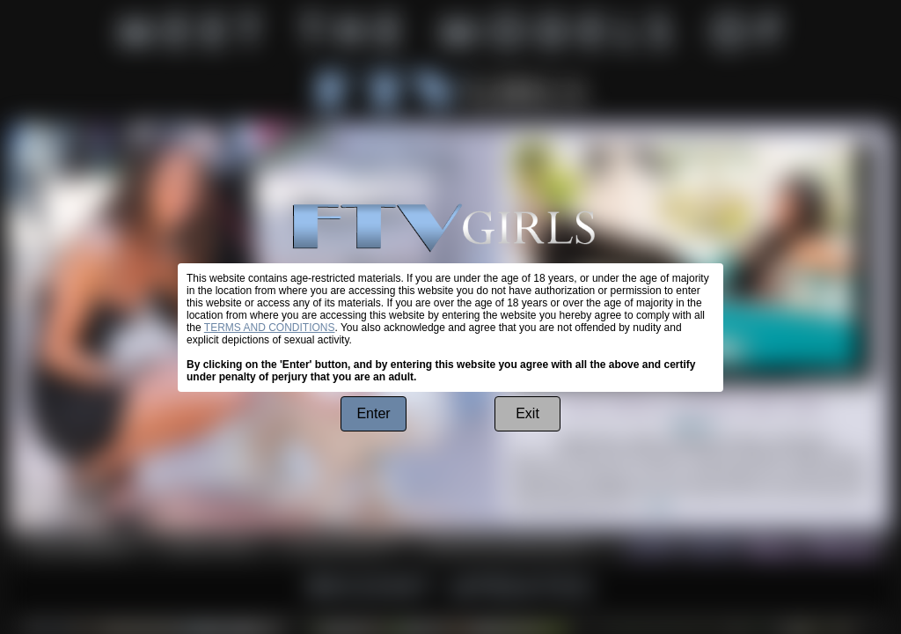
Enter (373, 413)
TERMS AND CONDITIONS (269, 327)
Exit (527, 413)
